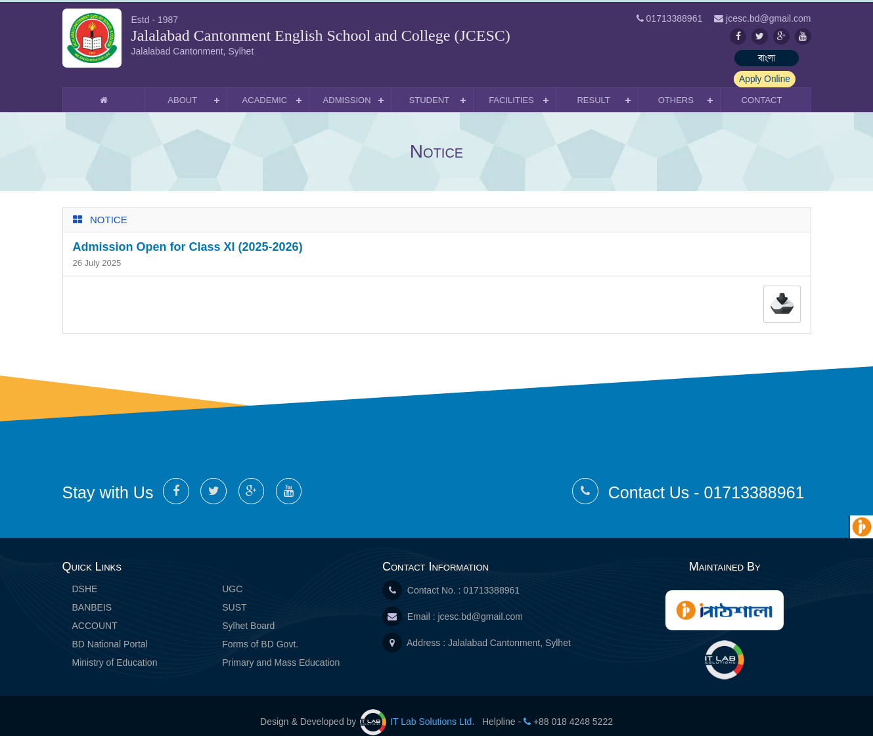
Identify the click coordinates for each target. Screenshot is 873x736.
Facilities (511, 87)
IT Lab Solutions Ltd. (418, 708)
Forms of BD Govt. (260, 631)
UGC (232, 576)
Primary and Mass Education (281, 649)
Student (429, 87)
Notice (108, 206)
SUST (234, 594)
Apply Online (778, 58)
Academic (265, 87)
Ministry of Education (115, 649)
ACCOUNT (95, 612)
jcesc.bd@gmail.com (479, 603)
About (182, 87)
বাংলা (702, 58)
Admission (347, 87)
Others (676, 87)
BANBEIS (92, 594)
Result (593, 87)
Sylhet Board (248, 612)
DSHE (85, 576)
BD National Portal (110, 631)
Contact (762, 87)
